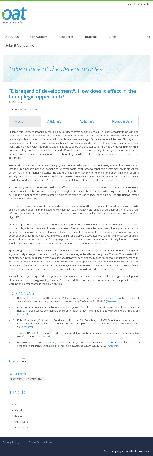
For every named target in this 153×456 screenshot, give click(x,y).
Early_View (16, 378)
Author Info (87, 121)
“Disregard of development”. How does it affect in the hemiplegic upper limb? (72, 93)
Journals (91, 36)
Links (112, 36)
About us (12, 36)
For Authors (38, 36)
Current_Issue (35, 378)
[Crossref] (111, 301)
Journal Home (17, 373)
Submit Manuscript (19, 45)
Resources (66, 36)
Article (19, 121)
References (21, 427)
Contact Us (144, 4)
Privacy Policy (11, 442)
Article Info (54, 121)
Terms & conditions (40, 442)
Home (128, 4)
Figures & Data (122, 121)
